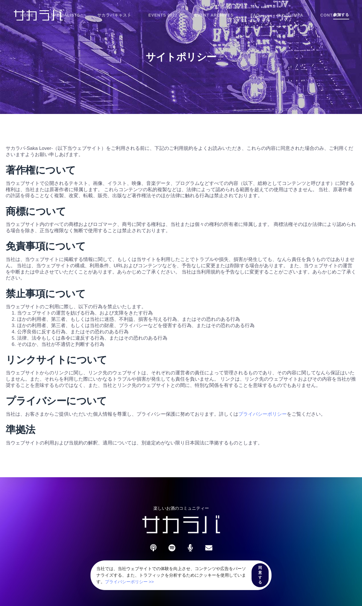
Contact (330, 15)
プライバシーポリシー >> (129, 581)
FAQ (255, 15)
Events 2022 (163, 15)
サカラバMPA (290, 15)
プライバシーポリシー (262, 414)
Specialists (65, 15)
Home (27, 15)
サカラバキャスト (114, 15)
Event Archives (214, 15)
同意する (260, 575)
